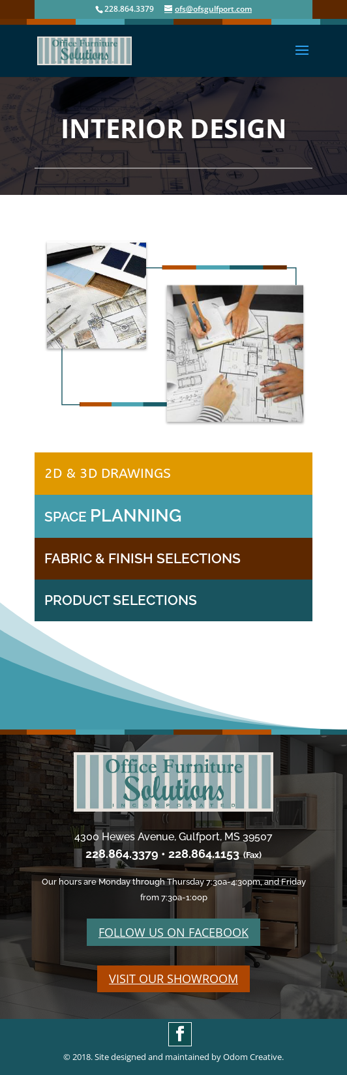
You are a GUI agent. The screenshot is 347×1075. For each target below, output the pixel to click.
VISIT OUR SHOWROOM (173, 978)
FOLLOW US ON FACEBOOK (173, 932)
